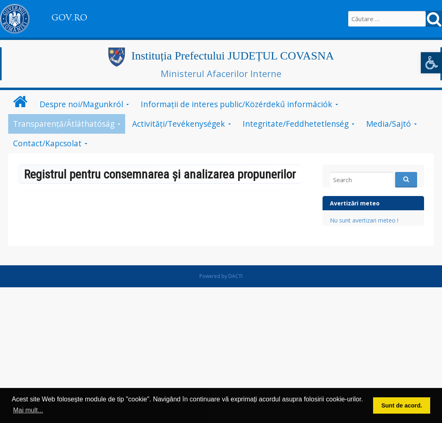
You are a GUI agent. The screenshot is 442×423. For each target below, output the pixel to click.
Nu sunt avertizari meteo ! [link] (364, 220)
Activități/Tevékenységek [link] (178, 123)
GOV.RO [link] (69, 17)
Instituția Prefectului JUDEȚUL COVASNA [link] (232, 55)
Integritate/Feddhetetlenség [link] (296, 123)
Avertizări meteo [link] (355, 203)
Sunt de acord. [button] (401, 405)
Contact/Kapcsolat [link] (47, 143)
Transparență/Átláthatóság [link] (64, 123)
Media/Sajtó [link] (388, 123)
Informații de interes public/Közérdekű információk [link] (236, 104)
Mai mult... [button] (28, 410)
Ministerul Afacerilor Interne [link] (221, 73)
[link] (431, 62)
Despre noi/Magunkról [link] (81, 104)
